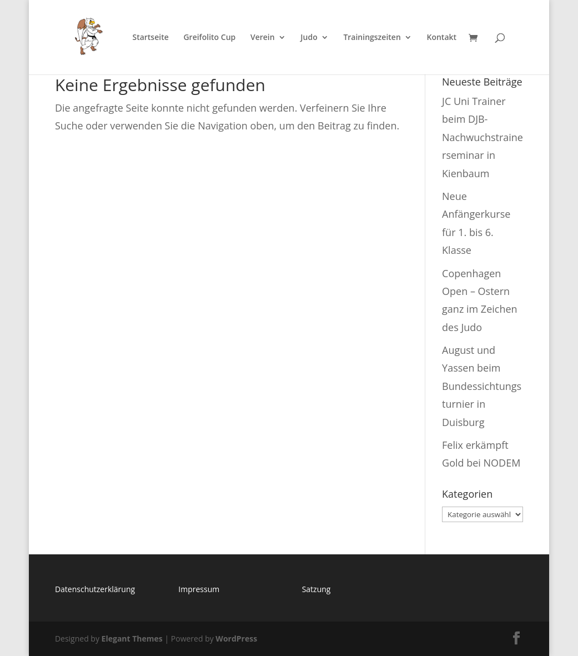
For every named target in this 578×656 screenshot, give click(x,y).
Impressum (198, 589)
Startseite (150, 37)
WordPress (236, 638)
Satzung (316, 589)
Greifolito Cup (209, 37)
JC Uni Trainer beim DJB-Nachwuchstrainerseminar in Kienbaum (482, 137)
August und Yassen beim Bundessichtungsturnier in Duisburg (481, 386)
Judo (308, 37)
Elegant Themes (132, 638)
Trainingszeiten (371, 37)
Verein (262, 37)
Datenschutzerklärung (95, 589)
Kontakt (441, 37)
